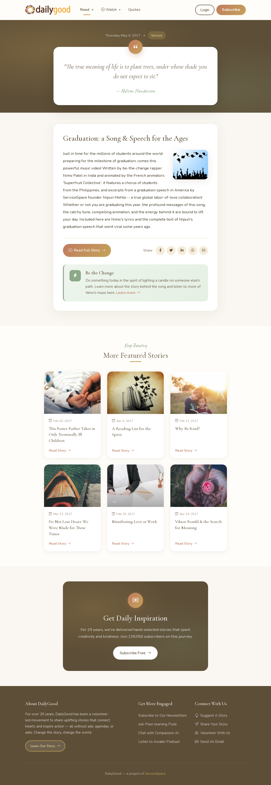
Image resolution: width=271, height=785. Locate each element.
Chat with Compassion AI (158, 733)
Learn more (128, 292)
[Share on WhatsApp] (192, 250)
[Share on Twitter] (171, 250)
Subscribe (231, 9)
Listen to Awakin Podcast (159, 741)
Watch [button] (109, 9)
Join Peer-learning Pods (157, 724)
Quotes (134, 9)
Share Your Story (211, 724)
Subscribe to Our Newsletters (162, 715)
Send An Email (209, 741)
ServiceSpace (155, 773)
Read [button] (85, 9)
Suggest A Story (211, 715)
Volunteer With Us (212, 733)
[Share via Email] (203, 250)
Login (204, 9)
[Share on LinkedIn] (181, 250)
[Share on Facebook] (160, 250)
